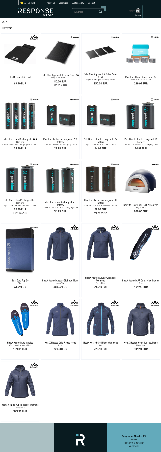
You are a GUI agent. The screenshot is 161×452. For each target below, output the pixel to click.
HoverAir (7, 28)
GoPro (5, 22)
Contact (91, 2)
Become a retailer (134, 442)
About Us (51, 2)
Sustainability (78, 2)
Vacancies (63, 2)
